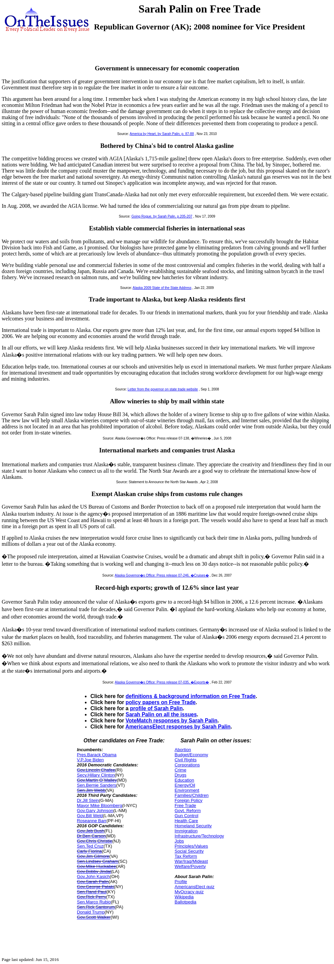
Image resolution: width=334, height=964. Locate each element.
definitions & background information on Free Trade (190, 696)
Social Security (189, 851)
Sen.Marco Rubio (94, 901)
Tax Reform (185, 856)
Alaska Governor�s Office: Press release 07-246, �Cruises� (162, 575)
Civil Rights (185, 759)
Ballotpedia (185, 901)
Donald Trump (90, 912)
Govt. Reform (187, 810)
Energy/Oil (184, 785)
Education (184, 780)
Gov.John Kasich (93, 876)
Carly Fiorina (89, 851)
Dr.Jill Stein (88, 800)
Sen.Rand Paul (91, 891)
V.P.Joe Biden (90, 759)
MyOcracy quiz (189, 891)
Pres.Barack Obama (96, 754)
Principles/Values (191, 846)
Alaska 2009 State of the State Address (162, 288)
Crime (180, 769)
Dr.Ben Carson (91, 835)
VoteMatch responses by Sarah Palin (171, 720)
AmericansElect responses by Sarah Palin (178, 727)
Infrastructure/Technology (199, 835)
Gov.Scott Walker (94, 917)
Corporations (186, 764)
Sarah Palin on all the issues (161, 714)
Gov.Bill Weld (90, 815)
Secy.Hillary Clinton (96, 775)
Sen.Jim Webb (91, 790)
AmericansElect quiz (194, 886)
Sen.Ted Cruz (90, 846)
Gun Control (186, 815)
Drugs (180, 775)
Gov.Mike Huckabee (96, 866)
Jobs (179, 841)
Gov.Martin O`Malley (97, 780)
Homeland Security (193, 825)
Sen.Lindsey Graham (97, 861)
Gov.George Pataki (95, 886)
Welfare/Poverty (190, 866)
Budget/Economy (191, 754)
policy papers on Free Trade (160, 702)
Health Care (186, 820)
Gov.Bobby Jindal (94, 871)
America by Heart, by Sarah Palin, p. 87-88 (161, 134)
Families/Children (191, 795)
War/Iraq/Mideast (191, 861)
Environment (186, 790)
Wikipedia (183, 896)
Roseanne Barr (91, 820)
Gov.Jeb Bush (90, 830)
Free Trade (185, 805)
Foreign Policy (188, 800)
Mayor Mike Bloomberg (99, 805)
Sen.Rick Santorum (96, 907)
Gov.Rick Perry (91, 896)
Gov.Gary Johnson (95, 810)
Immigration (185, 830)
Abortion (182, 749)
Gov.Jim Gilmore (93, 856)
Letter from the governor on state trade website (163, 389)
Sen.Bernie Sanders (96, 785)
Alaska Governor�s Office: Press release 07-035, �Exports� (162, 682)
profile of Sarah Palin (156, 708)
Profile (180, 881)
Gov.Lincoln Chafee (96, 769)
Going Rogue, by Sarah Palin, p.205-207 (162, 216)
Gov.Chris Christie (94, 841)
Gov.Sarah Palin (93, 881)
